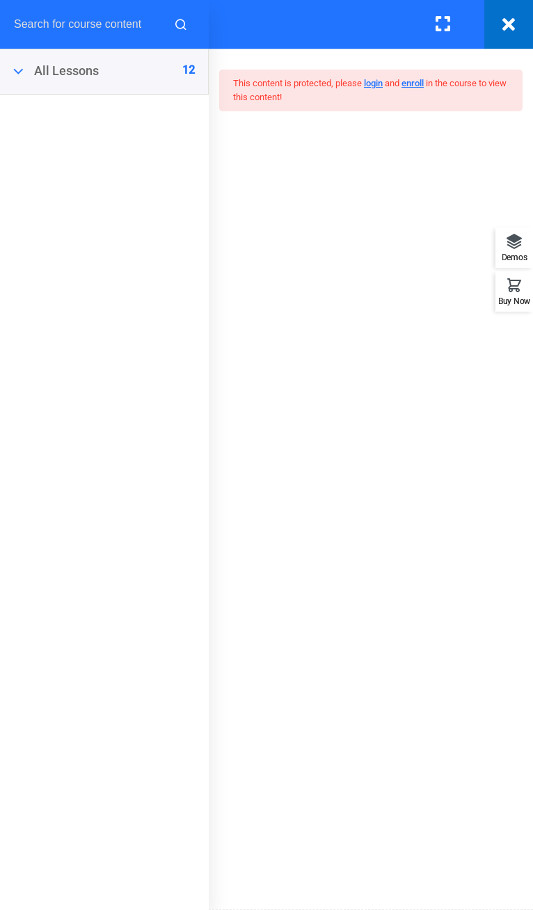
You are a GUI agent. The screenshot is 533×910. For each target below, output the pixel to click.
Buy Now (514, 300)
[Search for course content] (180, 24)
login (373, 83)
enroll (412, 83)
